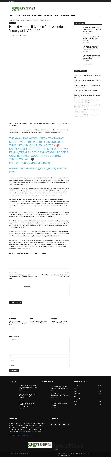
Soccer (17, 15)
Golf (31, 318)
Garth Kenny (16, 35)
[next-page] (13, 329)
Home (10, 20)
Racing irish (65, 15)
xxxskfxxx (76, 95)
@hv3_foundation (42, 145)
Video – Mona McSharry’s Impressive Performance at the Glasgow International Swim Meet (23, 276)
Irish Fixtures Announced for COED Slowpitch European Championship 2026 (18, 323)
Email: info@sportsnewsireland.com (26, 435)
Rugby (57, 15)
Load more (87, 64)
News (73, 15)
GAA (11, 15)
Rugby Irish (26, 15)
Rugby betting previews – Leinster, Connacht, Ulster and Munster (59, 403)
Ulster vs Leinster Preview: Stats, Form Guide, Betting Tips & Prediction (92, 38)
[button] (100, 15)
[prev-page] (10, 329)
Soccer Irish (48, 15)
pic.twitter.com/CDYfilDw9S (29, 162)
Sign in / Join (12, 1)
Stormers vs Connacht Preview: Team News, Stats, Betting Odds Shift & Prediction (92, 29)
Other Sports (37, 15)
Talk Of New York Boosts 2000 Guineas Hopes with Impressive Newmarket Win (91, 57)
